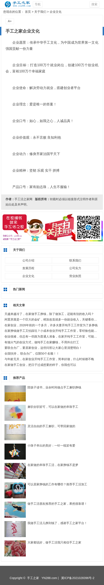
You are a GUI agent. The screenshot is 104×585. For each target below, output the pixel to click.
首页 (28, 11)
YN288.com (49, 578)
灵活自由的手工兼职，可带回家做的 (51, 426)
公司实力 (75, 268)
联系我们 (75, 260)
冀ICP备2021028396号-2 (77, 578)
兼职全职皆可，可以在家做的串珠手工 (52, 406)
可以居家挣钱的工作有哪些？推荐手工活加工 (57, 484)
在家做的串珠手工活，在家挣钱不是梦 (52, 465)
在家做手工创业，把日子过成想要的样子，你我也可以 (40, 365)
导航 (38, 4)
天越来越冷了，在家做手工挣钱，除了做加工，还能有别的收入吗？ (49, 314)
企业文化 (56, 11)
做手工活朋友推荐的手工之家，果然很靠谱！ (57, 503)
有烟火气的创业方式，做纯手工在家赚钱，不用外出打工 (41, 342)
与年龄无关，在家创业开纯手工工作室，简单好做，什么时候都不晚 (49, 359)
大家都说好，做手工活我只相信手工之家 (54, 542)
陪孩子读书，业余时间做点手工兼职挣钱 (54, 387)
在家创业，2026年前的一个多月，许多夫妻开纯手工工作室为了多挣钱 (51, 325)
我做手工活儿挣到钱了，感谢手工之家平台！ (57, 523)
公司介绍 (28, 260)
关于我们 (40, 11)
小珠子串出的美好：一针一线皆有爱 (51, 445)
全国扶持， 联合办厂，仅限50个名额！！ (31, 353)
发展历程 (28, 268)
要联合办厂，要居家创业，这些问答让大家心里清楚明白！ (43, 347)
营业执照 (75, 276)
